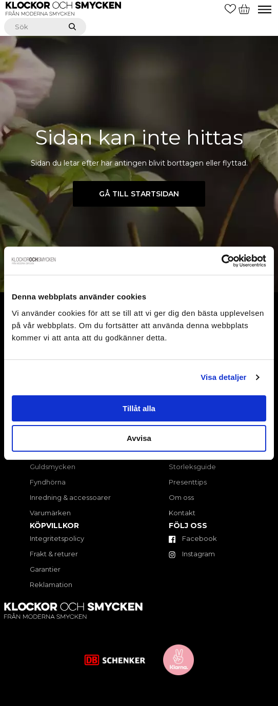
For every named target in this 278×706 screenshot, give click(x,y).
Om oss (181, 497)
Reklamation (51, 584)
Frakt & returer (54, 554)
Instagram (192, 554)
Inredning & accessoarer (70, 497)
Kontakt (182, 513)
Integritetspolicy (57, 538)
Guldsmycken (52, 466)
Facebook (193, 538)
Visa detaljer (223, 377)
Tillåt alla (139, 408)
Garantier (45, 569)
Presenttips (188, 482)
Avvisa (139, 438)
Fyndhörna (48, 482)
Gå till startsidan (139, 193)
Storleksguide (192, 466)
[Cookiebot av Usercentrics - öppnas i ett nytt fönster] (221, 261)
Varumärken (50, 513)
